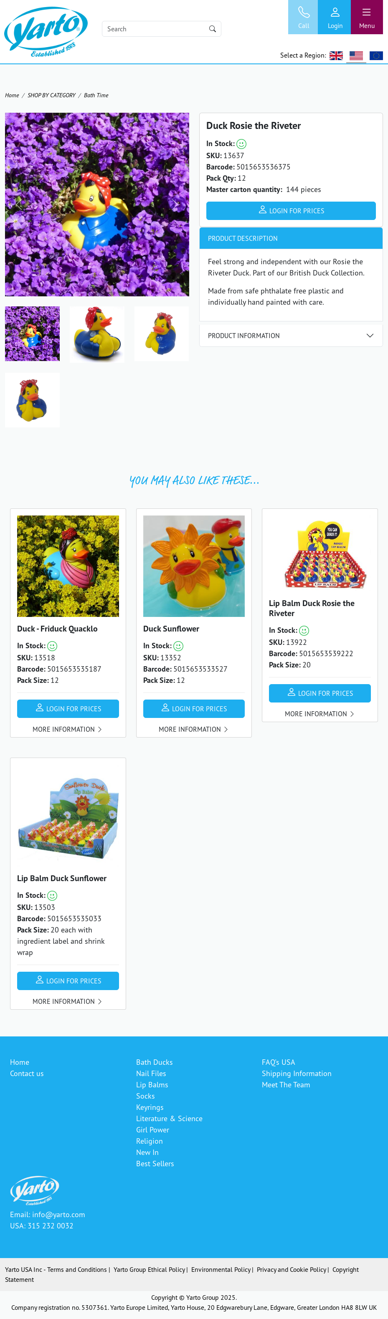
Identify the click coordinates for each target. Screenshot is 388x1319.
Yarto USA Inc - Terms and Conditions (56, 1269)
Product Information (244, 335)
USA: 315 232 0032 (42, 1225)
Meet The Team (286, 1084)
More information (68, 729)
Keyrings (150, 1107)
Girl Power (152, 1129)
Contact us (27, 1073)
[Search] (161, 29)
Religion (149, 1140)
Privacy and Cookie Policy (291, 1269)
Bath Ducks (154, 1061)
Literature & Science (169, 1118)
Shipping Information (297, 1073)
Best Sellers (155, 1163)
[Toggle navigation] (367, 17)
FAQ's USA (278, 1061)
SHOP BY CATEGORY (51, 95)
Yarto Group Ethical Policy (149, 1269)
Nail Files (151, 1073)
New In (147, 1152)
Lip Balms (152, 1084)
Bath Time (96, 95)
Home (12, 95)
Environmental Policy (220, 1269)
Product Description (243, 238)
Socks (145, 1095)
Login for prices (291, 209)
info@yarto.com (58, 1214)
